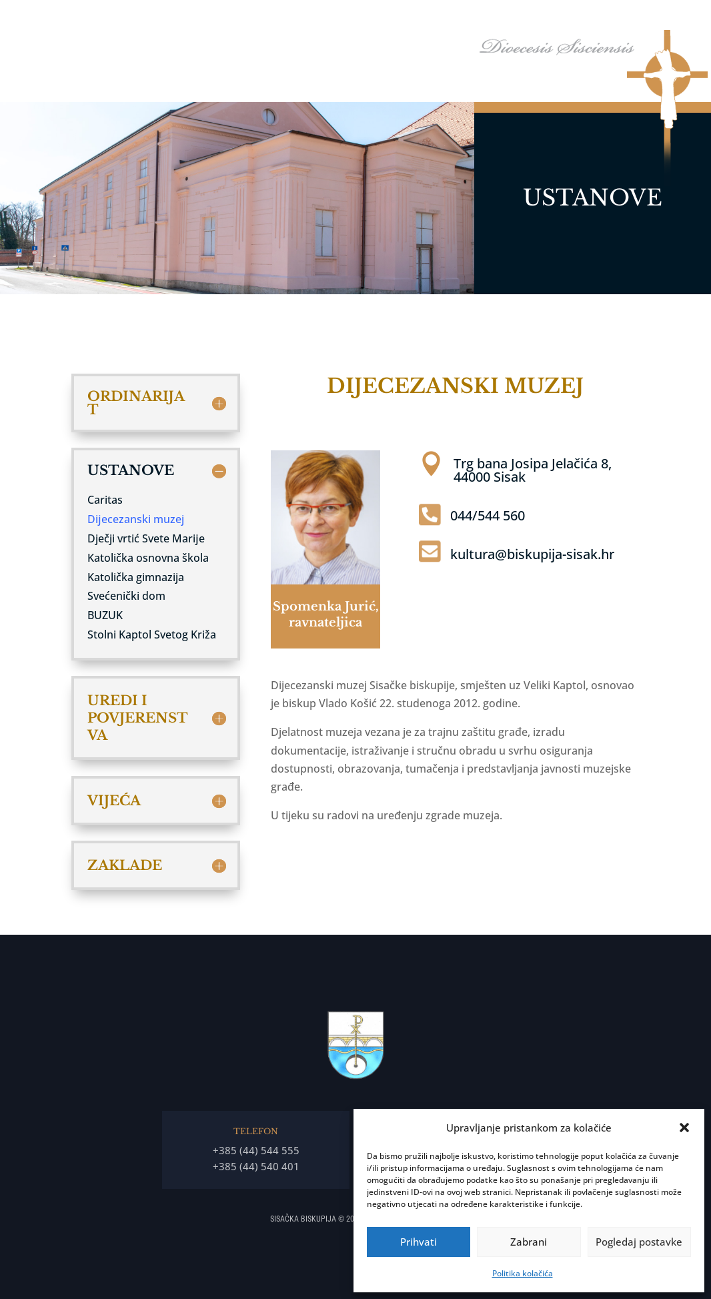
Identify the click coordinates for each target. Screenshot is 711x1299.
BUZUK (105, 615)
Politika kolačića (522, 1273)
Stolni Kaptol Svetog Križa (151, 634)
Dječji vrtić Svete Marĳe (146, 538)
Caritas (105, 499)
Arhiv (657, 19)
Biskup (341, 19)
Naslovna (292, 19)
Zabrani (528, 1241)
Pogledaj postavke (639, 1241)
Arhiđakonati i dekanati (580, 19)
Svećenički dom (126, 595)
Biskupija (404, 19)
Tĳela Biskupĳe (484, 19)
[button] (684, 1127)
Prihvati (418, 1241)
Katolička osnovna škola (148, 557)
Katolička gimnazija (135, 577)
